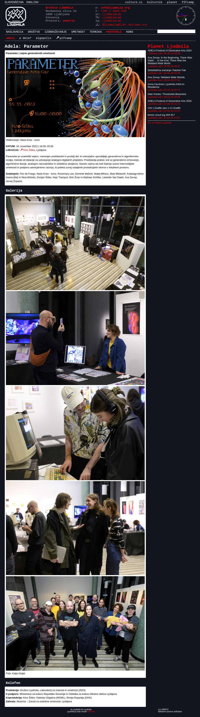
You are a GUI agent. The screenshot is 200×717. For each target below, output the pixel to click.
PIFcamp (188, 3)
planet (172, 3)
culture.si (133, 3)
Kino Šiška (29, 153)
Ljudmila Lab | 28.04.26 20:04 (164, 100)
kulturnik (154, 3)
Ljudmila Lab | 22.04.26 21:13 (164, 107)
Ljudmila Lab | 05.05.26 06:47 (164, 69)
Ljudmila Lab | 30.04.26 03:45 (164, 76)
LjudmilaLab (111, 16)
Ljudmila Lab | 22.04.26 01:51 (164, 114)
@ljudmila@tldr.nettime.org (124, 28)
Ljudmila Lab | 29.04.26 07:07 (164, 93)
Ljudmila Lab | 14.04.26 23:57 (164, 121)
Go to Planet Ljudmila (159, 126)
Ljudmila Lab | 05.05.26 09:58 (164, 56)
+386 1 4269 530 (113, 12)
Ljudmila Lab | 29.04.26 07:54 (164, 83)
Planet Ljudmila (168, 49)
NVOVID (91, 715)
